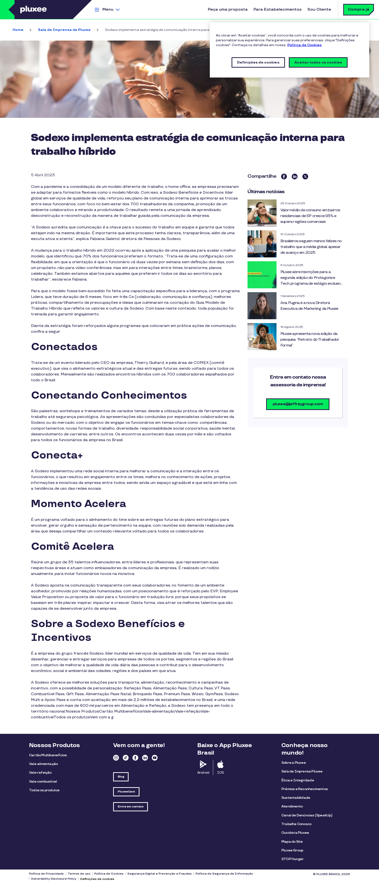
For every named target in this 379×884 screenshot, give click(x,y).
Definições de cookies (97, 879)
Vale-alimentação (43, 764)
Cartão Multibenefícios (48, 755)
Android (203, 773)
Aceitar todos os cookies (318, 62)
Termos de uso (79, 873)
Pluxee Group (292, 850)
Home (18, 30)
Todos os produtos (44, 790)
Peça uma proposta (228, 9)
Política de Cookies (109, 873)
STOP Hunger (292, 859)
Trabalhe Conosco (296, 824)
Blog (121, 776)
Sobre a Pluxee (293, 763)
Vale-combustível (43, 781)
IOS (220, 773)
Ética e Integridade (297, 780)
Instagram (116, 758)
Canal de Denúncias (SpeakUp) (307, 815)
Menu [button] (107, 9)
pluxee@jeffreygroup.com (298, 404)
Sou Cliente (319, 9)
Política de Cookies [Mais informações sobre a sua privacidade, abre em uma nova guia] (304, 45)
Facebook (135, 758)
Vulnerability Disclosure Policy (53, 878)
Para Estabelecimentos (278, 9)
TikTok (126, 758)
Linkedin (145, 758)
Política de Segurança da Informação (224, 873)
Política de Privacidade (46, 873)
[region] (289, 50)
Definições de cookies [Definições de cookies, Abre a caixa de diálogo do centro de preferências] (258, 62)
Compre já (358, 9)
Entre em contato (130, 806)
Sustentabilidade (295, 798)
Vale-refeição (40, 773)
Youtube (155, 758)
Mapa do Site (292, 842)
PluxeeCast (126, 791)
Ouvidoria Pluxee (295, 833)
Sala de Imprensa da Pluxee (64, 30)
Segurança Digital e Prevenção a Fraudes (159, 873)
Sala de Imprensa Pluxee (302, 771)
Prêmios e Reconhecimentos (304, 789)
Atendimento (292, 806)
